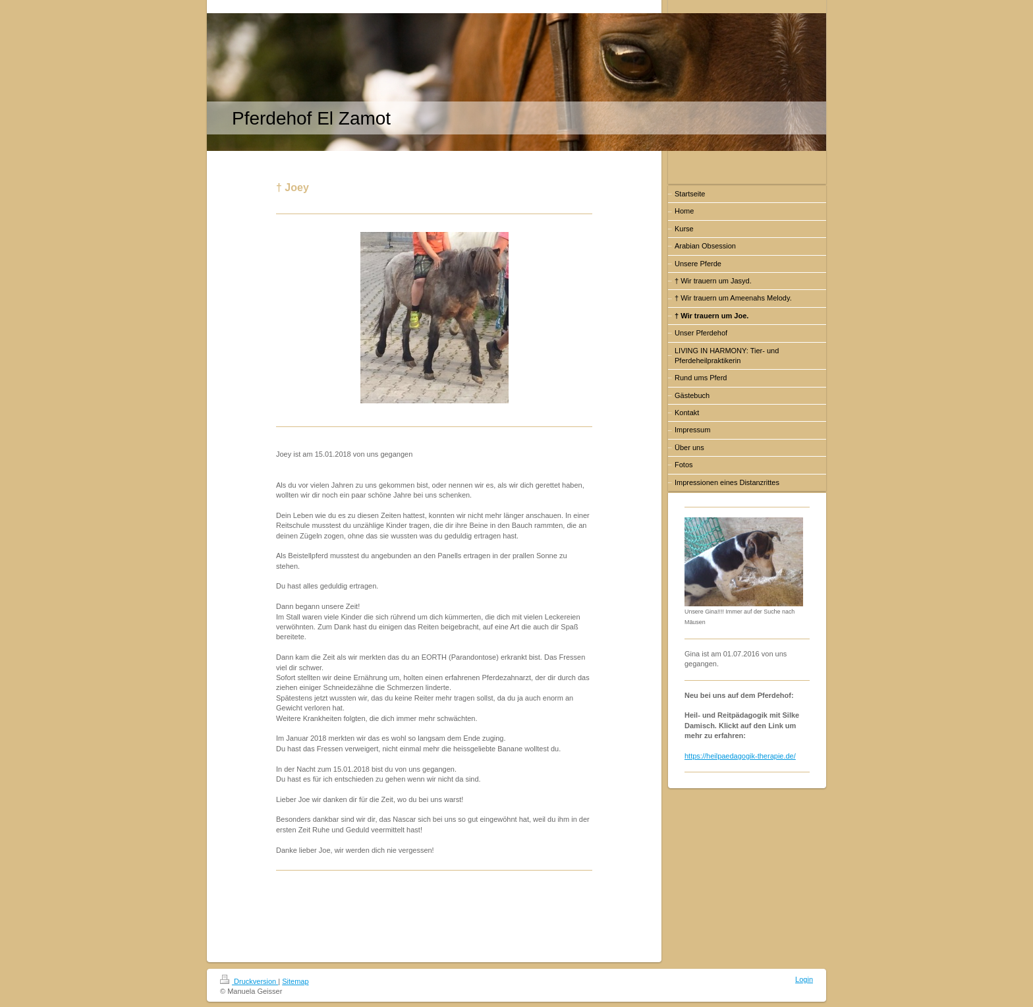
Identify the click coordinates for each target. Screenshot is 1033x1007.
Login (804, 979)
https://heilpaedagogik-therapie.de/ (740, 756)
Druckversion (249, 981)
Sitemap (295, 981)
